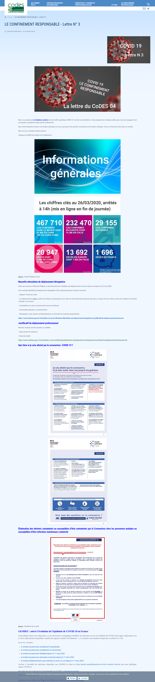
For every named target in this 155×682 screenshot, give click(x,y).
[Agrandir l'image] (128, 50)
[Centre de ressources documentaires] (59, 3)
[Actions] (114, 3)
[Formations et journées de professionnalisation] (91, 3)
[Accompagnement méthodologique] (132, 3)
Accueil (9, 17)
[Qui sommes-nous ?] (37, 3)
